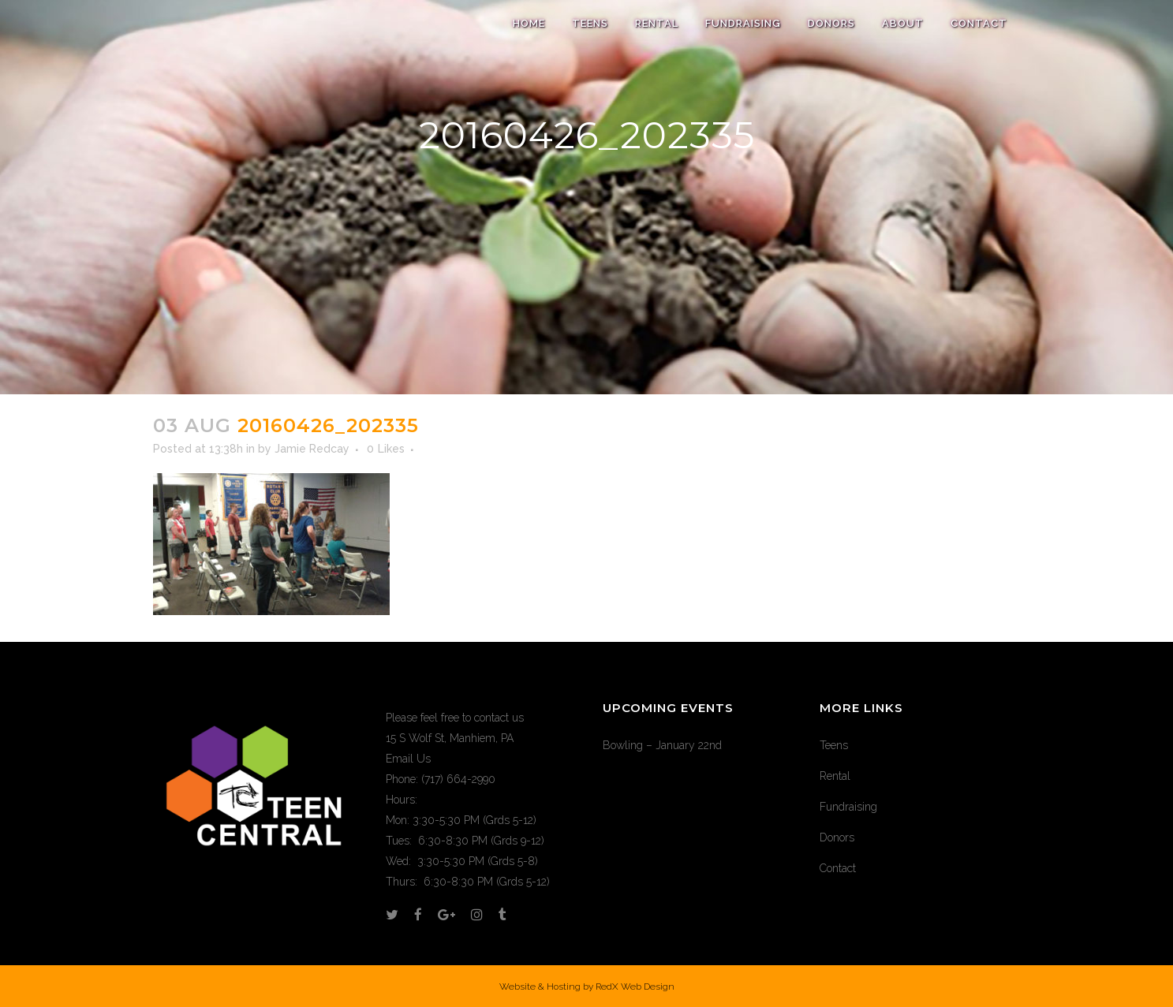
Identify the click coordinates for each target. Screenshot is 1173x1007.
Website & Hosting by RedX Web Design (586, 986)
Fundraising (848, 806)
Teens (834, 745)
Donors (837, 837)
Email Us (408, 758)
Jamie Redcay (312, 448)
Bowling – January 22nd (662, 745)
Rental (835, 776)
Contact (838, 868)
